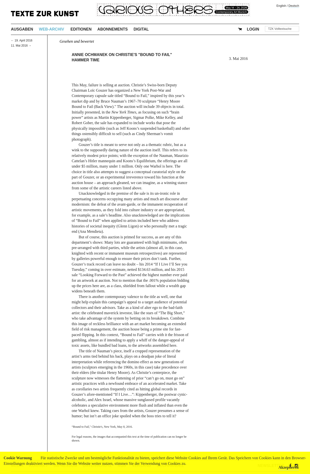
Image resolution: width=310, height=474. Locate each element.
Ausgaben (22, 29)
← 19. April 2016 (21, 40)
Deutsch (293, 6)
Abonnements (112, 29)
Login (253, 29)
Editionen (81, 29)
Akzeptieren (289, 467)
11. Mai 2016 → (21, 45)
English (281, 6)
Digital (141, 29)
